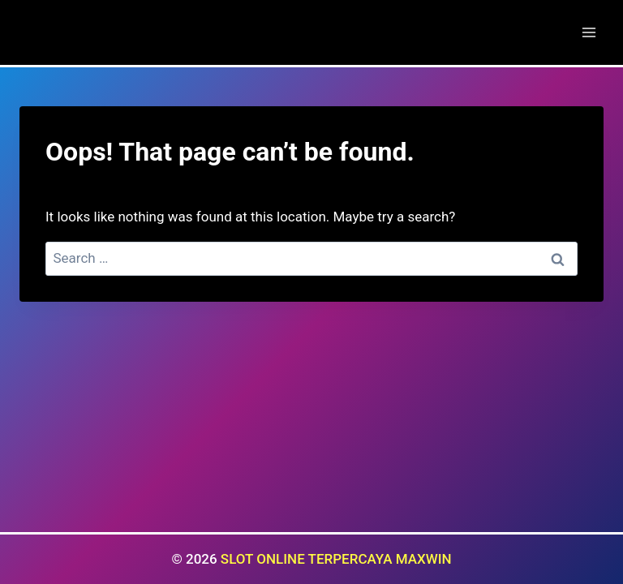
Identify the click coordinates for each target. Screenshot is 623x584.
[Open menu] (589, 32)
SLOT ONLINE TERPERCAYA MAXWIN (336, 559)
